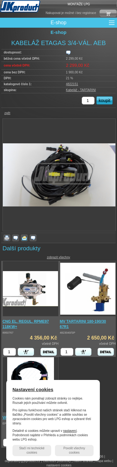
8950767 (7, 332)
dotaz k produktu (15, 238)
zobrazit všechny (58, 257)
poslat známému (24, 238)
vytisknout (7, 238)
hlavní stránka (83, 461)
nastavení (69, 430)
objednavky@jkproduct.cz (22, 461)
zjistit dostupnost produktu (68, 52)
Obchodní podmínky (57, 461)
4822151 (72, 84)
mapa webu (103, 461)
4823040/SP (68, 332)
